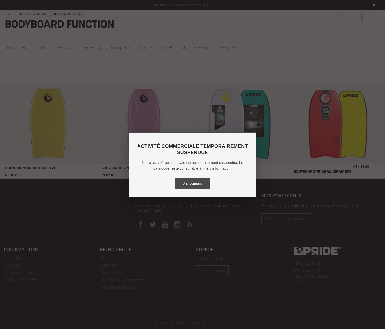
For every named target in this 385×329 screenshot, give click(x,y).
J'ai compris (192, 183)
